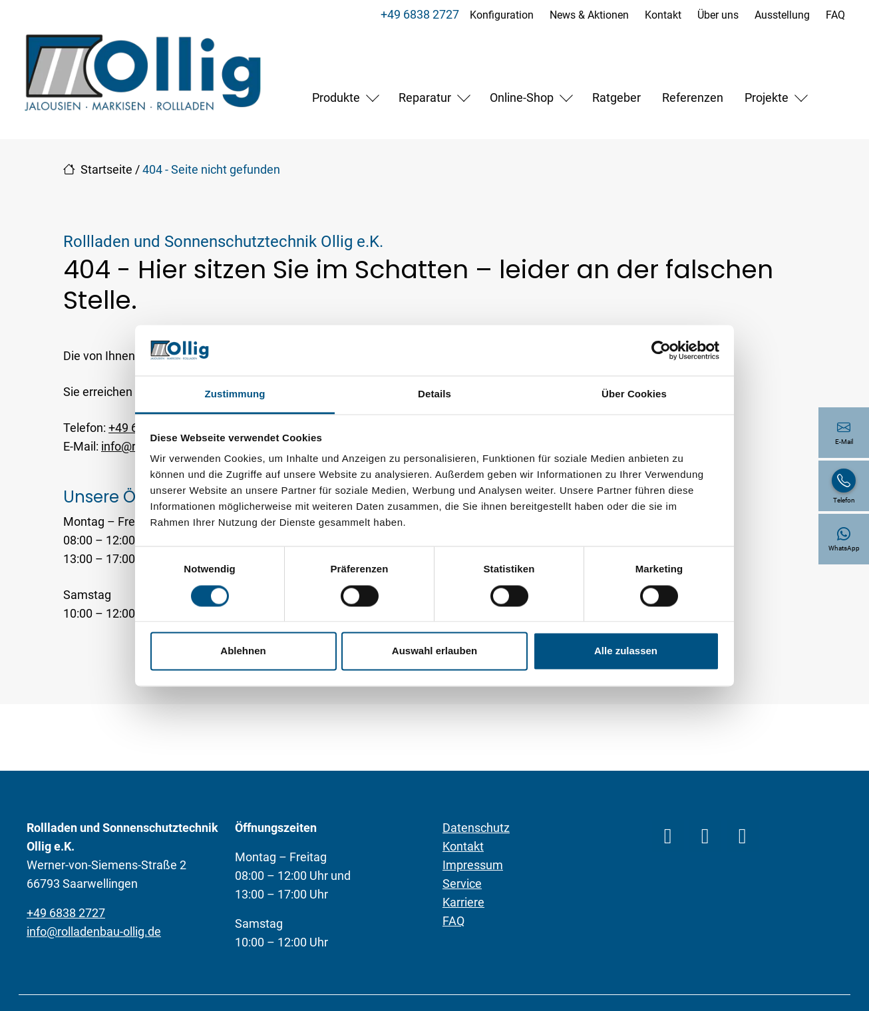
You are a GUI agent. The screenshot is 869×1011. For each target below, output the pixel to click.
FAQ (835, 15)
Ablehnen (242, 651)
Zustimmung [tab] (235, 394)
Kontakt (663, 15)
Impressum (472, 865)
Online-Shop (522, 97)
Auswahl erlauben (434, 651)
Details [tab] (434, 394)
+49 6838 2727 (420, 14)
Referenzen (692, 97)
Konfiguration (502, 15)
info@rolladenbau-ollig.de (94, 931)
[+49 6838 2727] (843, 486)
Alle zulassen (625, 651)
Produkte (336, 97)
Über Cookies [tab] (634, 394)
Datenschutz (476, 828)
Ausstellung (782, 15)
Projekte (766, 97)
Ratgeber (616, 97)
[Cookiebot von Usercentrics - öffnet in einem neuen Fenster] (661, 350)
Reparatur (425, 97)
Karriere (463, 902)
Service (462, 884)
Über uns (718, 15)
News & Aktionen (589, 15)
